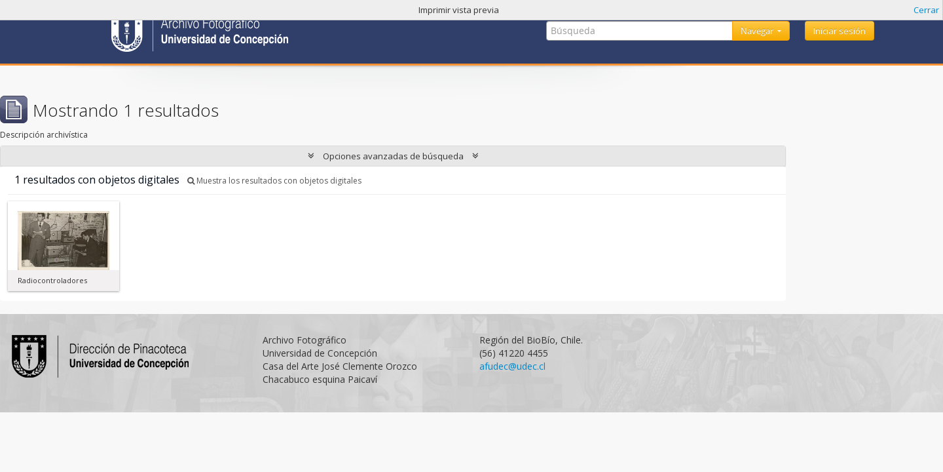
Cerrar (926, 10)
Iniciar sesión (839, 31)
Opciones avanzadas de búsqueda (393, 156)
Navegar (758, 31)
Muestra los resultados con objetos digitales (274, 180)
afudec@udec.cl (512, 366)
